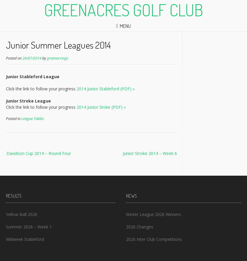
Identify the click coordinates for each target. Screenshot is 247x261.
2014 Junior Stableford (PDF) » (106, 89)
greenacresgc (58, 58)
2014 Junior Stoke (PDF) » (101, 107)
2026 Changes (139, 227)
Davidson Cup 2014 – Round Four (39, 153)
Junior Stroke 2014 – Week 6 (150, 153)
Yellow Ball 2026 (21, 214)
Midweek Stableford (25, 239)
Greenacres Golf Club (123, 9)
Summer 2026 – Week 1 (29, 227)
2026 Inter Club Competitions (154, 239)
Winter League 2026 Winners (153, 214)
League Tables (32, 118)
